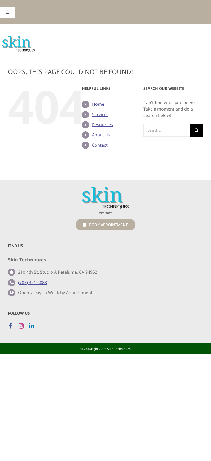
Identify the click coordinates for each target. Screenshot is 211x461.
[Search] (196, 130)
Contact (100, 145)
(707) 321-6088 (32, 282)
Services (100, 114)
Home (98, 104)
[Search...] (166, 130)
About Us (101, 135)
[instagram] (21, 326)
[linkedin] (31, 326)
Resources (102, 125)
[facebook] (10, 326)
